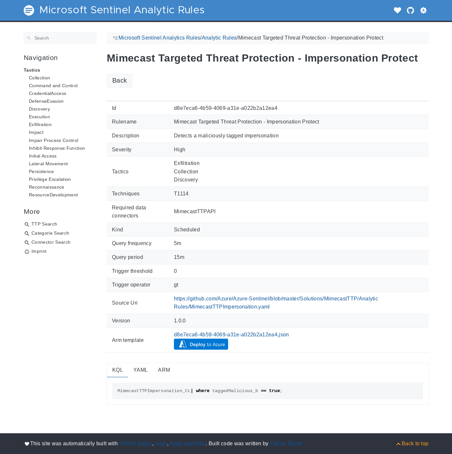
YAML (140, 370)
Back (119, 80)
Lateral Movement (48, 163)
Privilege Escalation (50, 179)
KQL (117, 370)
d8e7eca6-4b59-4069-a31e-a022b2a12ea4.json (231, 334)
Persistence (41, 171)
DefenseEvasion (46, 101)
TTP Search (44, 224)
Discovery (39, 108)
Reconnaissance (47, 187)
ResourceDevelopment (53, 194)
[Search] (60, 37)
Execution (39, 116)
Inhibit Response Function (57, 148)
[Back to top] (412, 443)
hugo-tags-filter (188, 443)
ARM (164, 370)
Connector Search (50, 242)
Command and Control (53, 85)
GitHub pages (135, 443)
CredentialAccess (47, 93)
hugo (161, 443)
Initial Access (43, 155)
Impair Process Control (53, 140)
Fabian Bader (286, 443)
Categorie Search (50, 233)
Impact (36, 132)
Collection (39, 77)
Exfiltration (40, 124)
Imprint (38, 251)
